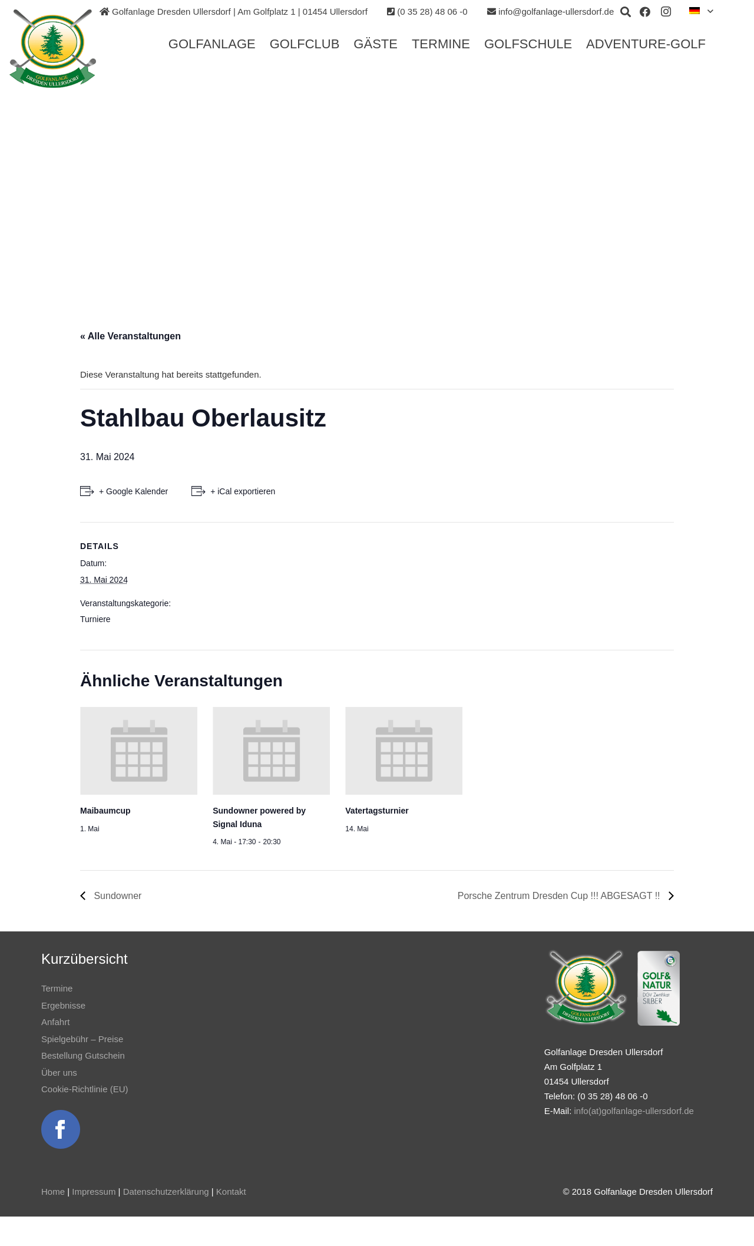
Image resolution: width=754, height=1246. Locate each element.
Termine (56, 988)
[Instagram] (666, 11)
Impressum (93, 1191)
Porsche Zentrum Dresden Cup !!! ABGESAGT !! (560, 896)
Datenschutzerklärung (166, 1191)
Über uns (59, 1072)
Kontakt (231, 1191)
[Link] (57, 49)
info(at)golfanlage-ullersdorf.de (633, 1111)
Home (53, 1191)
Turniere (95, 619)
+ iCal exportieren (242, 491)
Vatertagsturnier (376, 810)
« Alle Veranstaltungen (130, 336)
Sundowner (116, 896)
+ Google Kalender (133, 491)
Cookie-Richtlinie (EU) (84, 1089)
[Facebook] (645, 11)
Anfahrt (55, 1022)
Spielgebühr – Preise (82, 1039)
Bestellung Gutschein (83, 1055)
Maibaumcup (105, 810)
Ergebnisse (63, 1005)
